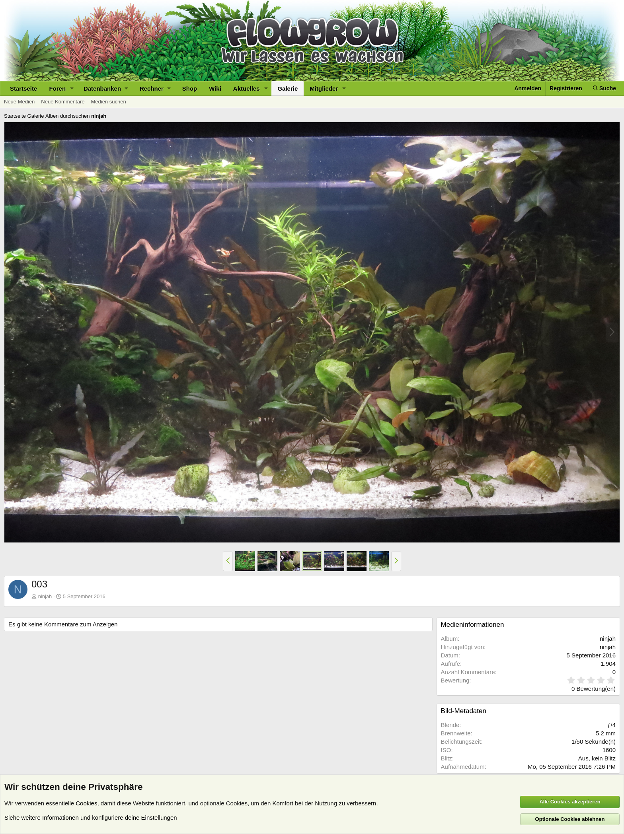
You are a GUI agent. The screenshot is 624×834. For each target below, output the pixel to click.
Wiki (215, 88)
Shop (189, 88)
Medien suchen (108, 102)
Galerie (287, 88)
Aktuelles (246, 88)
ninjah (45, 596)
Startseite (23, 88)
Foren (57, 88)
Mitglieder (324, 88)
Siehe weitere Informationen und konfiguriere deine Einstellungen (90, 817)
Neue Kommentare (62, 102)
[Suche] (604, 88)
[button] (72, 88)
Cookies (86, 803)
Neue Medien (19, 102)
